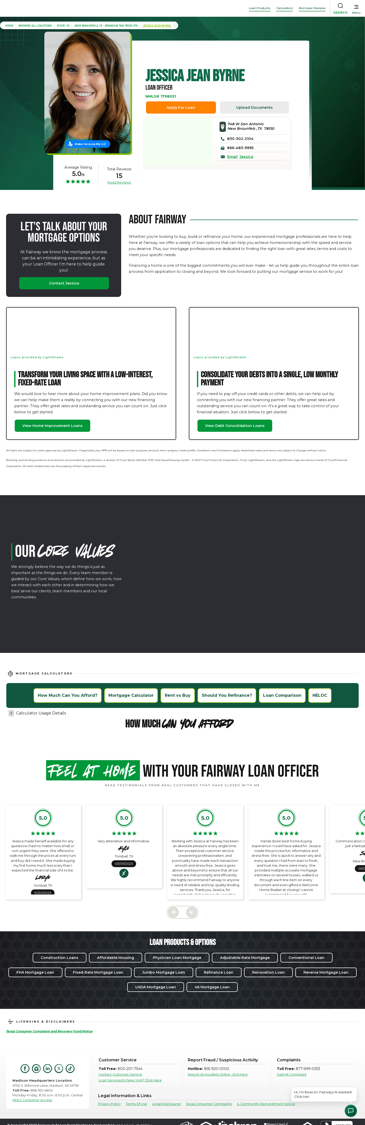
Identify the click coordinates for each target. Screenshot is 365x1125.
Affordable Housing (115, 957)
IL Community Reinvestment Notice (266, 1104)
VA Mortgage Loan (212, 987)
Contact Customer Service (120, 1074)
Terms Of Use (136, 1104)
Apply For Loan (181, 107)
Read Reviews (119, 182)
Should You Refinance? (227, 695)
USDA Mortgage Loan (155, 987)
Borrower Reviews (312, 8)
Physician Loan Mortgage (177, 957)
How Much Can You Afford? (67, 695)
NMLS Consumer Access (32, 1100)
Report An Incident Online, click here (218, 1074)
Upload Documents (254, 107)
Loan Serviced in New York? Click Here (130, 1080)
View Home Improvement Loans (52, 425)
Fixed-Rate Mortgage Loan (98, 972)
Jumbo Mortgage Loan (163, 972)
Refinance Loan (218, 972)
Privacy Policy (109, 1104)
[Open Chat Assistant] (351, 1111)
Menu (356, 12)
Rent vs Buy (178, 695)
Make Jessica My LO (90, 144)
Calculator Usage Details (41, 713)
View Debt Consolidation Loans (235, 425)
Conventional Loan (306, 957)
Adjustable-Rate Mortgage (245, 957)
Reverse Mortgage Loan (326, 972)
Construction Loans (59, 957)
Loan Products (259, 8)
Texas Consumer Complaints (209, 1104)
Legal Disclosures (166, 1104)
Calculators (284, 8)
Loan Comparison (282, 695)
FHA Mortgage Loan (35, 972)
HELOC (320, 695)
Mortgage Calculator (131, 695)
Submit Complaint (291, 1074)
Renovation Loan (268, 972)
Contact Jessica (64, 283)
